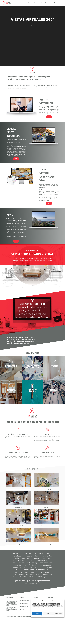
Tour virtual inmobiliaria (25, 602)
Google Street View (42, 2)
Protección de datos (52, 599)
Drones (51, 2)
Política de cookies (43, 615)
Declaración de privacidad (51, 615)
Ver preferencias (58, 613)
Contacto (60, 2)
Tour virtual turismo (24, 603)
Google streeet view (24, 606)
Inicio (25, 2)
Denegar (47, 613)
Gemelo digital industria (25, 604)
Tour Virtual (32, 2)
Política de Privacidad (20, 616)
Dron (22, 607)
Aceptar (37, 613)
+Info (49, 117)
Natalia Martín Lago (30, 616)
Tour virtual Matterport (25, 600)
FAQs (55, 2)
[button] (62, 600)
